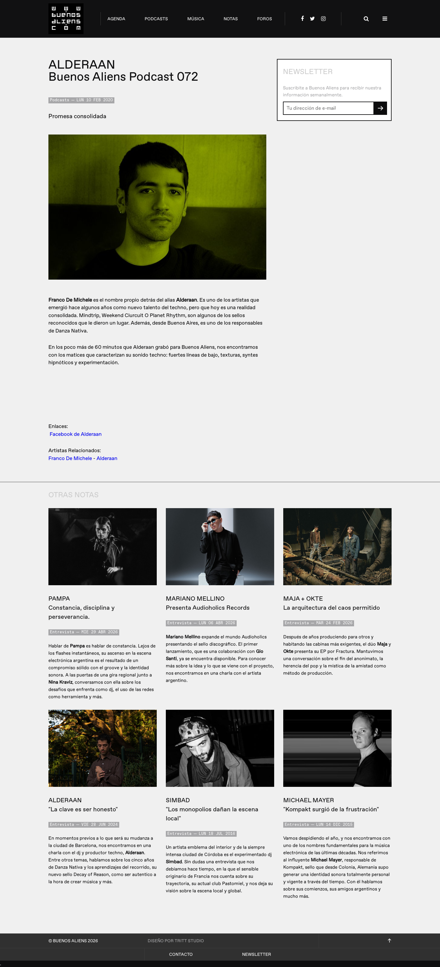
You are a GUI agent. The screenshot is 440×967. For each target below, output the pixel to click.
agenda (116, 18)
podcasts (156, 18)
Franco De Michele (70, 458)
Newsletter (256, 954)
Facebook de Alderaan (76, 434)
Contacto (181, 954)
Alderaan (107, 458)
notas (231, 18)
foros (264, 18)
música (195, 18)
